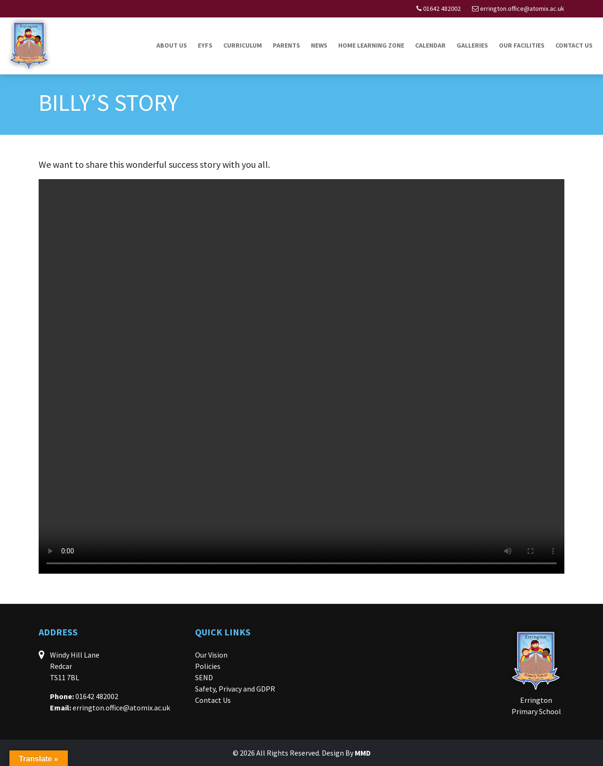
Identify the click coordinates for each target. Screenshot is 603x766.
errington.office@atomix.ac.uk (522, 8)
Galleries (472, 45)
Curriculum (242, 45)
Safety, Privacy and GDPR (235, 688)
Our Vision (211, 654)
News (319, 45)
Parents (286, 45)
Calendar (430, 45)
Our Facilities (522, 45)
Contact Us (574, 45)
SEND (204, 677)
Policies (207, 666)
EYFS (205, 45)
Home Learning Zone (371, 45)
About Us (171, 45)
